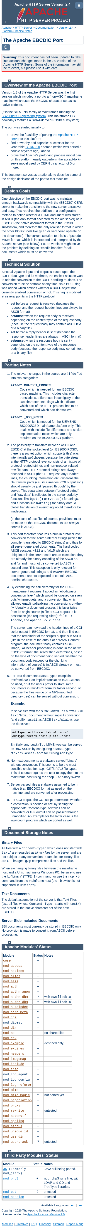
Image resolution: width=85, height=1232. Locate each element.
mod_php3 (10, 1178)
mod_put (10, 1192)
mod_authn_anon (16, 992)
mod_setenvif (14, 1116)
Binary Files (12, 842)
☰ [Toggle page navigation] (79, 5)
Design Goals (18, 191)
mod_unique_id (15, 1131)
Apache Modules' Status (28, 947)
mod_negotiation (17, 1100)
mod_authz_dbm (15, 1002)
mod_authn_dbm (15, 997)
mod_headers (13, 1054)
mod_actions (13, 971)
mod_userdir (13, 1136)
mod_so (9, 1033)
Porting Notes (18, 365)
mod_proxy (11, 1105)
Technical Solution (23, 264)
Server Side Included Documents (30, 921)
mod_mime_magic (16, 1095)
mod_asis (10, 981)
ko (80, 1205)
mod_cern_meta (15, 1012)
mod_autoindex (15, 1007)
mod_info (10, 1069)
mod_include (13, 1064)
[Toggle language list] (6, 47)
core (7, 960)
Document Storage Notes (29, 832)
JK (5, 1169)
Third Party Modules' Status (31, 1155)
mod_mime (10, 1090)
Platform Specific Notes (17, 31)
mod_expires (13, 1048)
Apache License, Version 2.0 (46, 1214)
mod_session (13, 1197)
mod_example (13, 1043)
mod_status (12, 1126)
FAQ (34, 1224)
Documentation (45, 27)
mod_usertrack (15, 1142)
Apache (7, 27)
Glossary (45, 1224)
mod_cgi (10, 1017)
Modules (7, 1224)
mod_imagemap (14, 1059)
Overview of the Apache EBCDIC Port (41, 85)
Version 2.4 (66, 27)
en (72, 1205)
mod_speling (13, 1121)
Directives (21, 1224)
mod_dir (10, 1028)
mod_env (10, 1038)
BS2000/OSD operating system (24, 116)
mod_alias (11, 976)
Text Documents (15, 894)
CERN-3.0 (32, 147)
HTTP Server (23, 27)
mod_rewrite (13, 1111)
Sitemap (58, 1224)
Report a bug (74, 1224)
